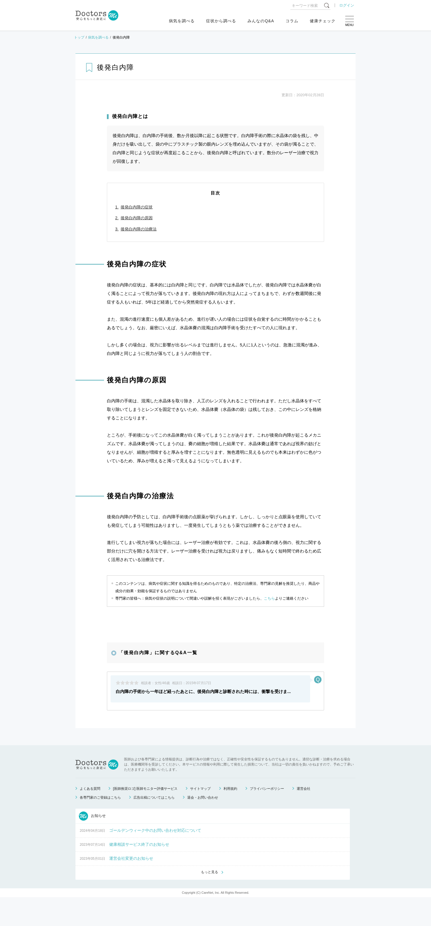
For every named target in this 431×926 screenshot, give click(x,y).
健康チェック (323, 21)
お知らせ (92, 844)
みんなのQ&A (261, 21)
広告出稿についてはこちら (154, 826)
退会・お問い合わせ (202, 826)
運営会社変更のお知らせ (131, 886)
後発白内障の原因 (137, 218)
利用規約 (230, 817)
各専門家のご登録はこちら (100, 826)
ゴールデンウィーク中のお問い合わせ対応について (155, 858)
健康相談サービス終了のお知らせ (139, 872)
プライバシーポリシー (267, 817)
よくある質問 (90, 817)
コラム (292, 21)
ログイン (346, 5)
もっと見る (209, 901)
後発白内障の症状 (137, 207)
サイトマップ (200, 817)
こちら (269, 598)
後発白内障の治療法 (139, 229)
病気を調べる (182, 21)
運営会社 (303, 817)
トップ (79, 37)
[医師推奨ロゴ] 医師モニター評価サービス (145, 817)
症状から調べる (221, 21)
